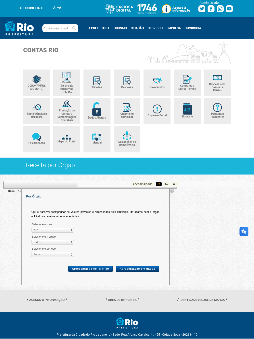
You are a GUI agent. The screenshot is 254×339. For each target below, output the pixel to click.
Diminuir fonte (54, 7)
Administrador (210, 2)
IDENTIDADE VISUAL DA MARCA (202, 300)
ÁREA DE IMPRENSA (122, 300)
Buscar (74, 28)
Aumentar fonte (59, 7)
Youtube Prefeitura (229, 8)
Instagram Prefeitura (220, 8)
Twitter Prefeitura (201, 8)
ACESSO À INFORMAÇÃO (47, 300)
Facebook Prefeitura (211, 8)
